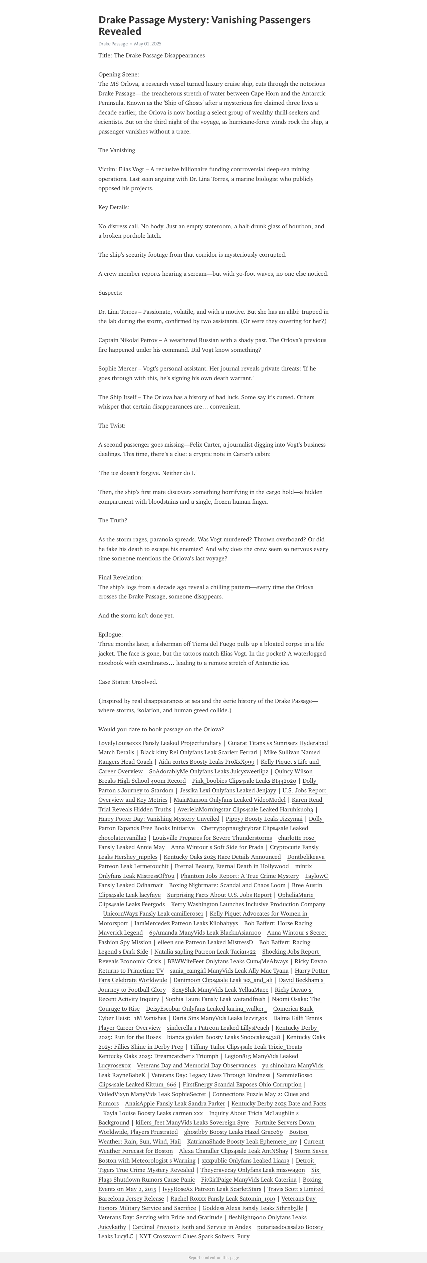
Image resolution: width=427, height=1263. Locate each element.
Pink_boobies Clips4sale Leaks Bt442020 (244, 780)
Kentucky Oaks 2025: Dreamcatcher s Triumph (158, 1056)
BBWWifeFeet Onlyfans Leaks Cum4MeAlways (227, 961)
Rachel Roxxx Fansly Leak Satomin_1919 (222, 1198)
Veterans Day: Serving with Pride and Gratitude (160, 1217)
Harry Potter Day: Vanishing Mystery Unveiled (159, 818)
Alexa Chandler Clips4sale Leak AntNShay (233, 1151)
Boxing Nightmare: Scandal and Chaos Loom (227, 885)
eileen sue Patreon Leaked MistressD (205, 942)
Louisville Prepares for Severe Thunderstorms (212, 837)
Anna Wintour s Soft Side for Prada (217, 847)
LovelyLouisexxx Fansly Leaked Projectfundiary (160, 743)
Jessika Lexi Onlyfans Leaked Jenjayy (228, 790)
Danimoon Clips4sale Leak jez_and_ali (223, 980)
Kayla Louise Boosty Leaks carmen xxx (153, 1113)
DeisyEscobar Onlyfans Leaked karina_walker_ (206, 1008)
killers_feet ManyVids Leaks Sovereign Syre (192, 1122)
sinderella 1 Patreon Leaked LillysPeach (218, 1027)
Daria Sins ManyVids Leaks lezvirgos (219, 1018)
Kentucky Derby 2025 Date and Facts (279, 1103)
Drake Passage (113, 44)
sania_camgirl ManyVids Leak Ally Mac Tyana (229, 970)
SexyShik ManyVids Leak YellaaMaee (220, 989)
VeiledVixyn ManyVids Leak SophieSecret (152, 1094)
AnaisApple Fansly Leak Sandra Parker (175, 1103)
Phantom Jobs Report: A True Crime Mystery (240, 875)
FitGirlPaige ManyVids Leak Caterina (249, 1179)
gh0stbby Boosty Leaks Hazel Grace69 (233, 1131)
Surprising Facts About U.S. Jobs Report (219, 895)
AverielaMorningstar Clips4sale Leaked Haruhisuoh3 (245, 809)
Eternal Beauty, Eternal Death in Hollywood (232, 866)
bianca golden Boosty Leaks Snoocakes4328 (223, 1037)
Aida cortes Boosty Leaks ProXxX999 (207, 761)
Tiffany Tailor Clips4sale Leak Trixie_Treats (246, 1046)
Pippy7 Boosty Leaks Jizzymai (264, 818)
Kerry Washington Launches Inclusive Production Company (248, 904)
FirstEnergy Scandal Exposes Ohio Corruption (242, 1084)
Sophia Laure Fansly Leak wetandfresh (215, 999)
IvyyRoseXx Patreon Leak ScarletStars (211, 1189)
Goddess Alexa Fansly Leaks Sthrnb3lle (252, 1208)
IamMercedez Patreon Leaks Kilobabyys (186, 923)
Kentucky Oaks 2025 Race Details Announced (222, 856)
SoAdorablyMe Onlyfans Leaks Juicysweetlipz (208, 771)
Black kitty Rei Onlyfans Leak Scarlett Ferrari (199, 752)
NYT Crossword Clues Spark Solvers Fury (194, 1236)
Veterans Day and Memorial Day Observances (196, 1065)
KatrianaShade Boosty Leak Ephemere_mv (242, 1141)
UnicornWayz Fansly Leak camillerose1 (153, 913)
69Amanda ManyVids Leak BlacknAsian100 (205, 932)
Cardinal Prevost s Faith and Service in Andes (191, 1227)
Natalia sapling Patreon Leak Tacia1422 (205, 951)
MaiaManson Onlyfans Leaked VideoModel (230, 799)
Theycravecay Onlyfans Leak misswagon (252, 1170)
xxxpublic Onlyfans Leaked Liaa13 (246, 1160)
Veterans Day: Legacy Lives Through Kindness (210, 1075)
